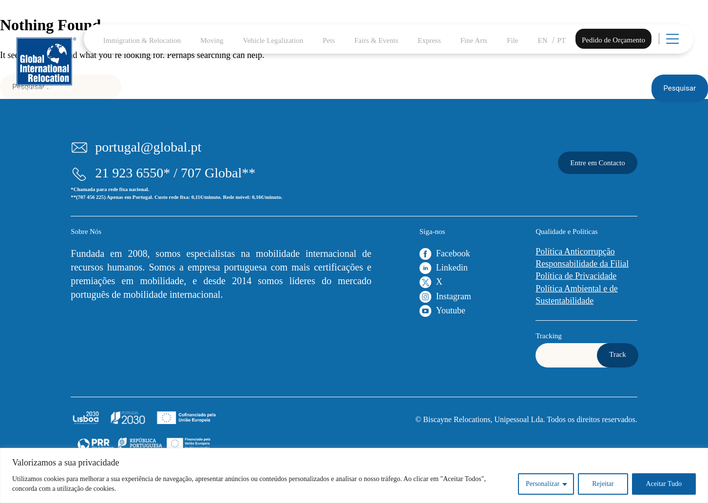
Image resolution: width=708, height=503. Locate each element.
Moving (212, 40)
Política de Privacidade (576, 276)
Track (617, 354)
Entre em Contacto (597, 163)
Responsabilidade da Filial (582, 264)
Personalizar (542, 483)
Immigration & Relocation (142, 40)
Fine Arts (473, 40)
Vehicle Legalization (273, 40)
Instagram (453, 296)
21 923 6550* (132, 172)
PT (561, 40)
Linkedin (452, 267)
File (512, 40)
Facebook (453, 253)
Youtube (450, 310)
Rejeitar (602, 483)
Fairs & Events (376, 40)
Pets (329, 40)
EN (543, 40)
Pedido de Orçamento (613, 40)
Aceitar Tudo (664, 483)
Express (429, 40)
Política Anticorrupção (575, 251)
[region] (354, 475)
